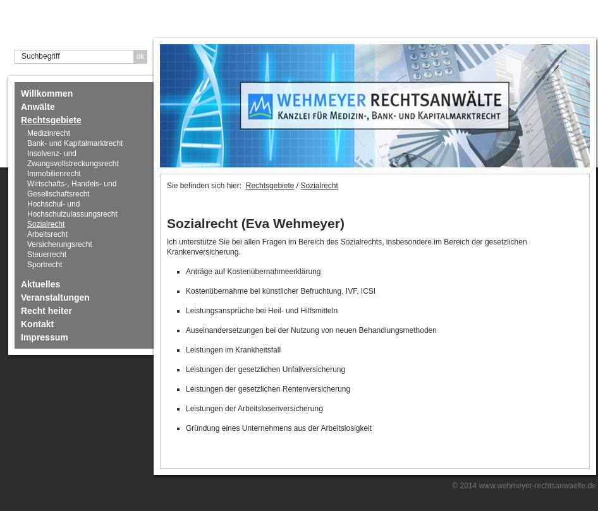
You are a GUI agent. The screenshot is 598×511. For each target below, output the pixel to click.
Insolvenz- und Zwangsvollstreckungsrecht (73, 158)
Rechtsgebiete (51, 120)
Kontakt (37, 324)
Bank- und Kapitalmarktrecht (75, 143)
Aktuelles (40, 284)
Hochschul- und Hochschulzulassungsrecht (72, 209)
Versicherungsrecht (59, 244)
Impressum (44, 337)
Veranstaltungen (55, 297)
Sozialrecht (45, 224)
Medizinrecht (48, 133)
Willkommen (47, 93)
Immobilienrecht (54, 173)
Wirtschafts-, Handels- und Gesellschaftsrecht (71, 188)
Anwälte (38, 107)
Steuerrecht (46, 254)
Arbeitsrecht (47, 234)
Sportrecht (44, 264)
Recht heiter (46, 311)
